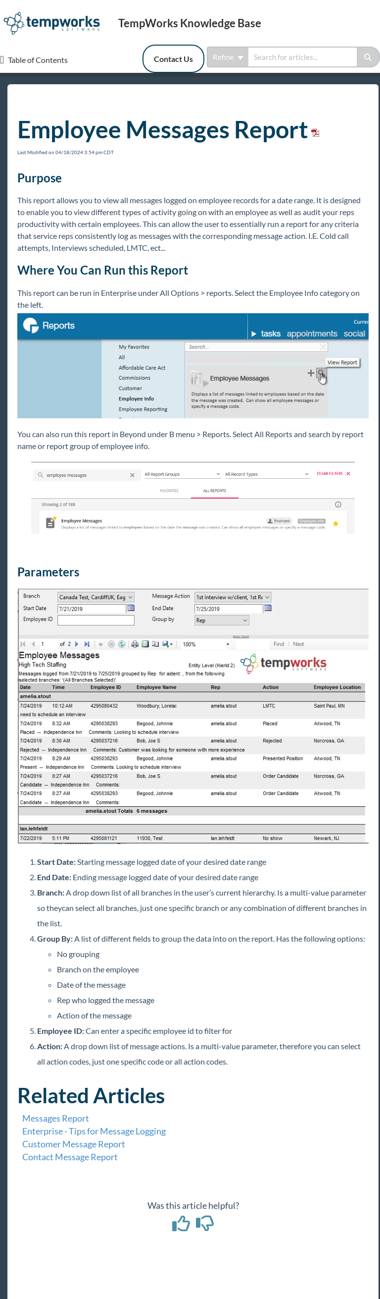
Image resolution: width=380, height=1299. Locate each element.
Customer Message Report (73, 1143)
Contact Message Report (70, 1156)
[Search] (368, 57)
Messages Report (55, 1118)
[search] (302, 57)
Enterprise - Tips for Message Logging (94, 1131)
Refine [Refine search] (228, 57)
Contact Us (173, 58)
